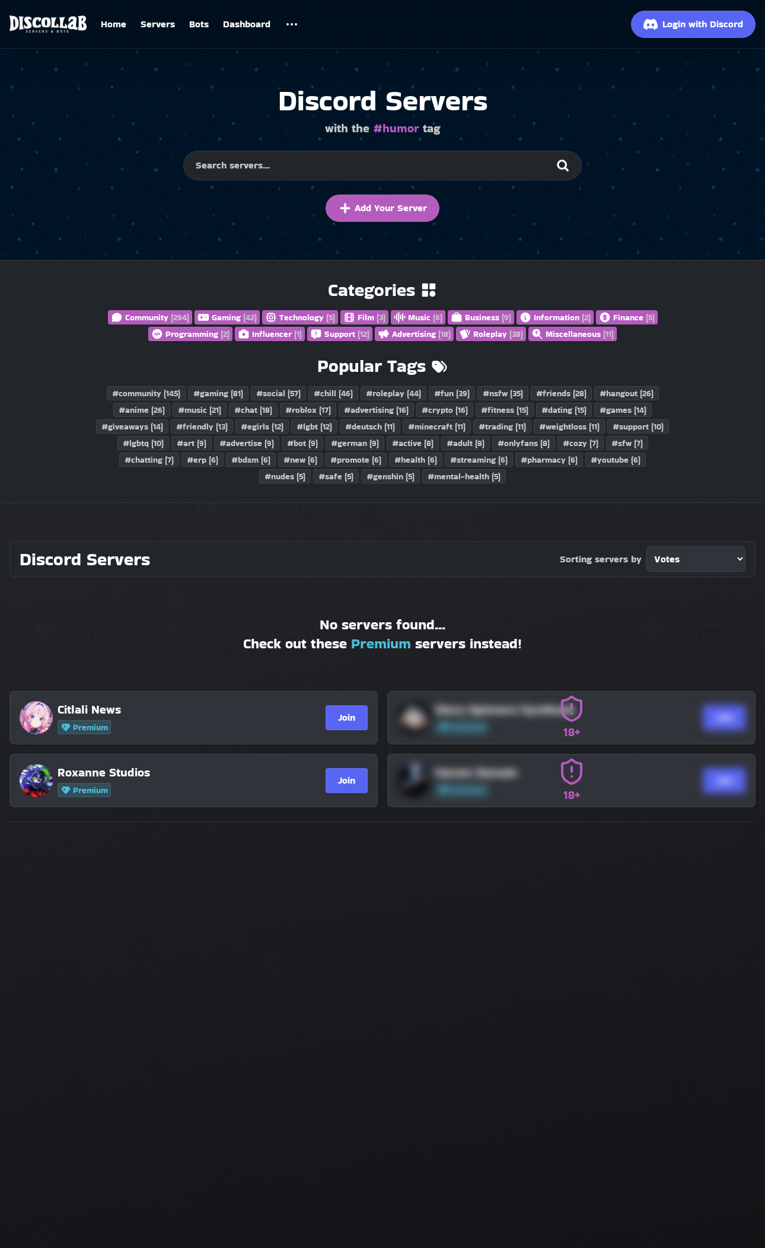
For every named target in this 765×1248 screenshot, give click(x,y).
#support (638, 426)
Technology (300, 317)
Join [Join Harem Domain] (724, 780)
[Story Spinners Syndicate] (553, 709)
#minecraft (437, 426)
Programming (190, 334)
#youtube (615, 460)
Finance (627, 317)
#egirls (262, 426)
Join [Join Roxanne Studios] (346, 780)
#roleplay (393, 393)
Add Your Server (382, 208)
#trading (502, 426)
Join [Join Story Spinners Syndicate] (724, 717)
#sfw (627, 443)
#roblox (308, 410)
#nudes (284, 476)
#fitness (504, 410)
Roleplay (491, 334)
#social (278, 393)
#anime (142, 410)
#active (413, 443)
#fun (452, 393)
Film (364, 317)
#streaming (479, 460)
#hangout (627, 393)
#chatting (149, 460)
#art (191, 443)
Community (150, 317)
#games (623, 410)
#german (355, 443)
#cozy (580, 443)
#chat (253, 410)
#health (415, 460)
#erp (202, 460)
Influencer (270, 334)
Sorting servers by (601, 559)
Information (555, 317)
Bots (199, 24)
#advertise (246, 443)
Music (418, 317)
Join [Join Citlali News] (346, 717)
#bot (302, 443)
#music (199, 410)
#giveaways (132, 426)
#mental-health (464, 476)
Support (339, 334)
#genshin (390, 476)
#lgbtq (143, 443)
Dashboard (246, 24)
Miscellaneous (572, 334)
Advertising (414, 334)
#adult (466, 443)
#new (300, 460)
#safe (335, 476)
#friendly (202, 426)
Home (113, 24)
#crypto (445, 410)
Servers (158, 24)
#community (146, 393)
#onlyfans (524, 443)
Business (481, 317)
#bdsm (250, 460)
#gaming (218, 393)
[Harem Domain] (553, 772)
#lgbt (314, 426)
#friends (561, 393)
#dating (563, 410)
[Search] (562, 165)
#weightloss (569, 426)
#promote (355, 460)
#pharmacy (549, 460)
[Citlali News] (176, 709)
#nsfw (503, 393)
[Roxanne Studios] (176, 772)
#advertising (376, 410)
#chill (333, 393)
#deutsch (370, 426)
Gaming (227, 317)
